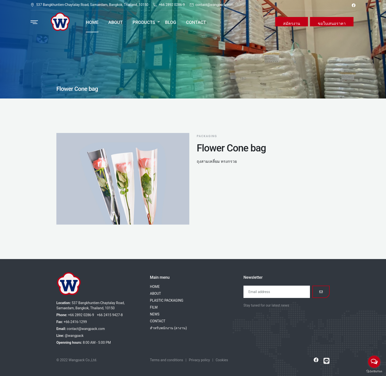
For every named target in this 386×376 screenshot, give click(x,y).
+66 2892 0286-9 (172, 5)
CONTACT (157, 321)
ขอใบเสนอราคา (332, 23)
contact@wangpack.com (214, 5)
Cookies (222, 360)
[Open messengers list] (374, 362)
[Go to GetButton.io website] (374, 371)
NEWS (155, 314)
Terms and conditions (166, 360)
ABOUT (155, 293)
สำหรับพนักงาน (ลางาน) (168, 328)
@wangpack (74, 336)
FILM (154, 307)
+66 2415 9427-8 (110, 315)
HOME (155, 287)
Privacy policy (199, 360)
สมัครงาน (291, 23)
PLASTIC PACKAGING (166, 300)
